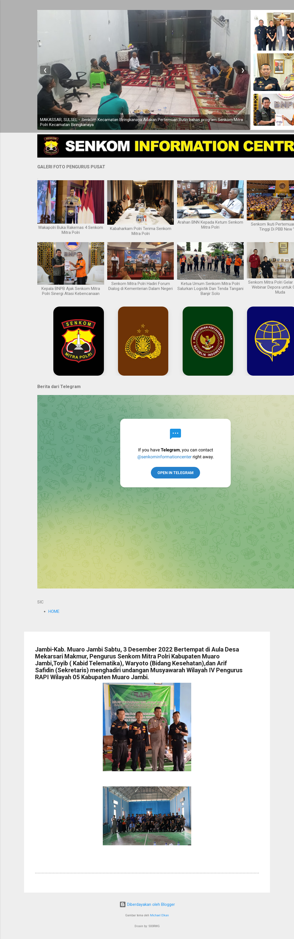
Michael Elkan (159, 915)
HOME (53, 611)
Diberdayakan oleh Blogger (147, 904)
